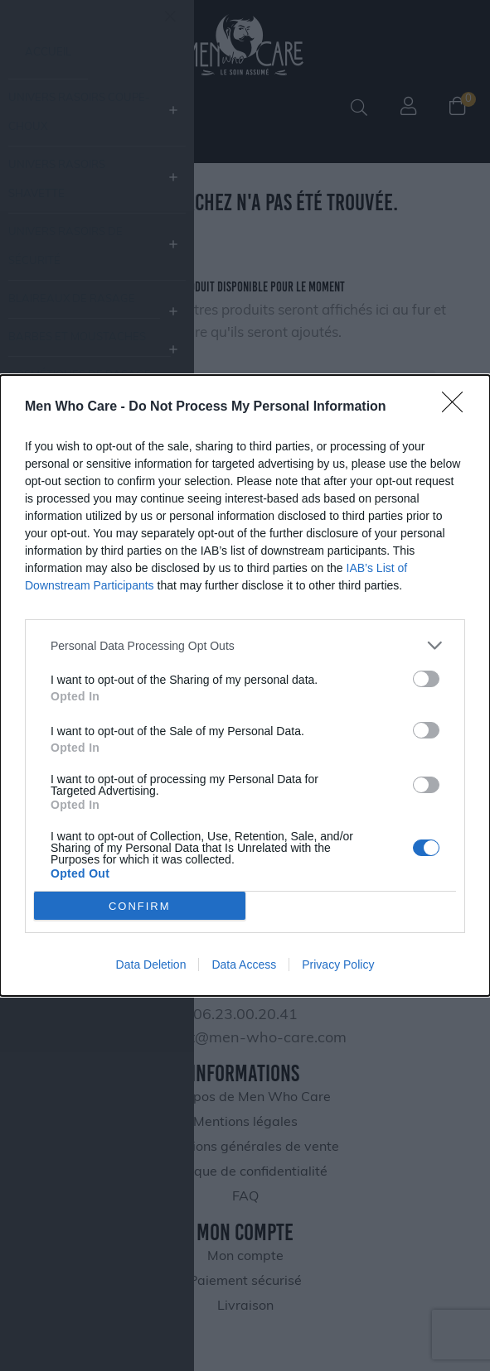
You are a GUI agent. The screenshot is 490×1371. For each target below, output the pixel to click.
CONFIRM (140, 906)
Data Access (243, 964)
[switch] (426, 679)
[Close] (457, 407)
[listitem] (245, 645)
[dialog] (245, 685)
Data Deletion (151, 964)
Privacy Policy (338, 964)
